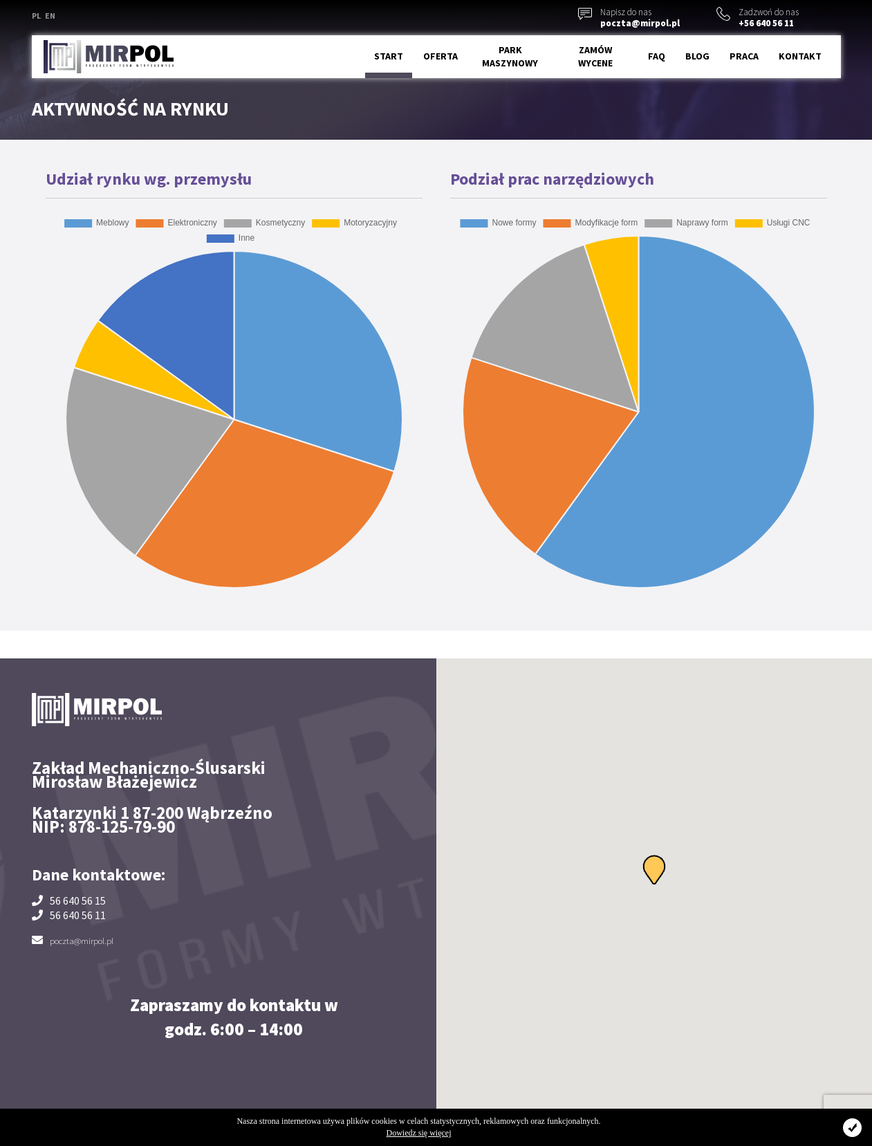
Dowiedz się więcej (419, 1133)
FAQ (656, 56)
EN (50, 15)
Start (388, 56)
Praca (744, 56)
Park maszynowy (510, 57)
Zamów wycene (595, 57)
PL (36, 15)
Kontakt (800, 56)
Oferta (440, 56)
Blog (697, 56)
